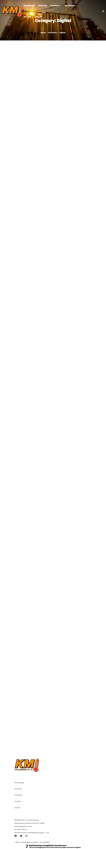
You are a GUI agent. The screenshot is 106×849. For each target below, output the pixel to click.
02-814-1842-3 (20, 829)
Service (17, 801)
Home (43, 32)
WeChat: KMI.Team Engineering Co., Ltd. (31, 833)
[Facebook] (15, 836)
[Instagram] (26, 836)
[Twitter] (21, 836)
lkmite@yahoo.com (23, 826)
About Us (18, 789)
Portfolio (18, 795)
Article (17, 808)
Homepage (19, 782)
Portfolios (52, 32)
